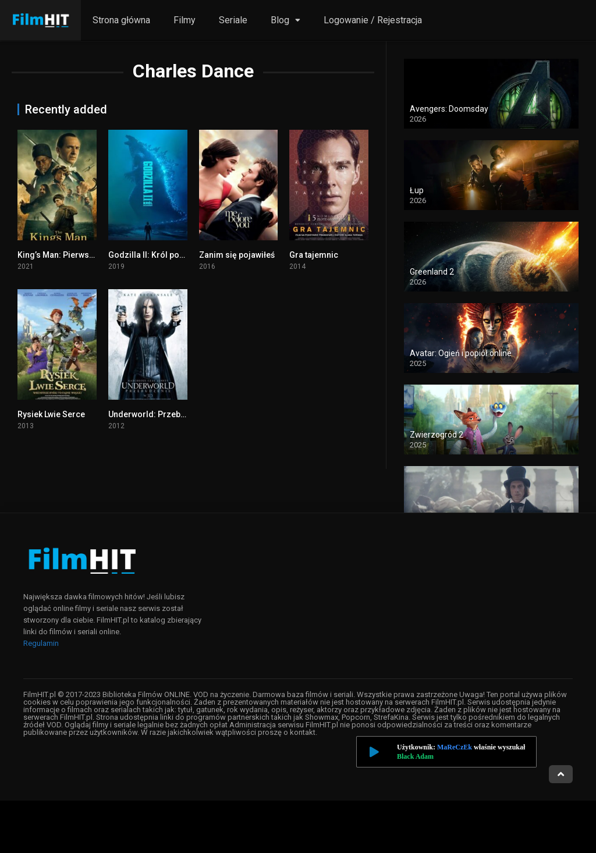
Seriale (233, 20)
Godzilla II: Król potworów (157, 255)
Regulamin (41, 643)
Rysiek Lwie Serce (51, 414)
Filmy (184, 20)
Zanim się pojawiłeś (237, 255)
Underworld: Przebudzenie (159, 414)
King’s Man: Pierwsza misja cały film (86, 255)
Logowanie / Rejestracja (373, 20)
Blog (280, 20)
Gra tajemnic (313, 255)
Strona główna (121, 20)
